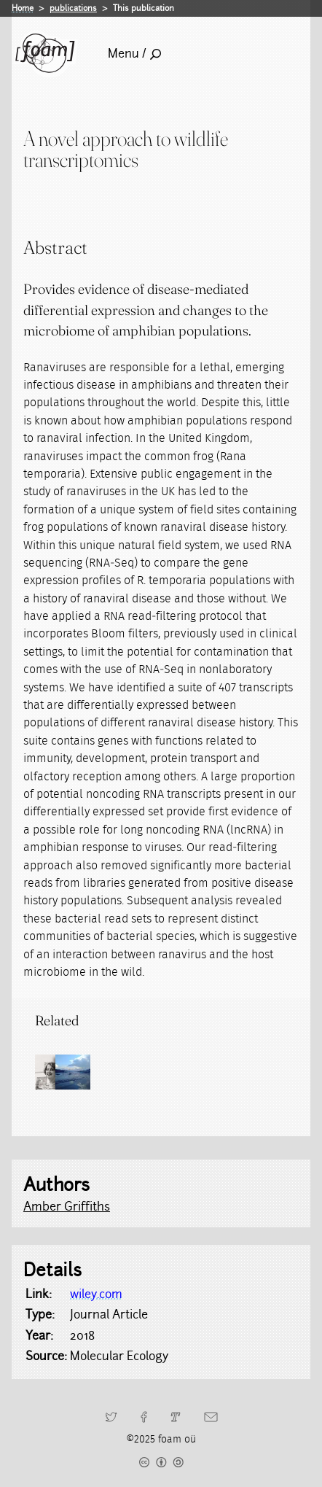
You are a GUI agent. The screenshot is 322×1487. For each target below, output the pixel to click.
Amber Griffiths (66, 1206)
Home (23, 8)
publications (73, 8)
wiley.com (96, 1294)
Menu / (134, 53)
